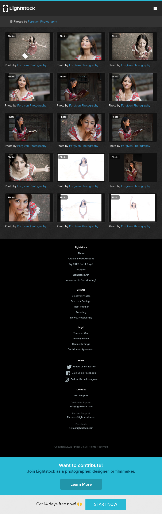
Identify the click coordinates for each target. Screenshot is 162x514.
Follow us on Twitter (84, 366)
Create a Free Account (81, 258)
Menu (155, 8)
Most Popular (81, 306)
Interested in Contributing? (81, 280)
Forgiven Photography (42, 21)
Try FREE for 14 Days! (81, 264)
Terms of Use (81, 333)
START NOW (105, 504)
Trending (81, 312)
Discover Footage (81, 301)
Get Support (81, 395)
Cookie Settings (81, 344)
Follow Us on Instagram (84, 379)
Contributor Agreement (81, 349)
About (81, 253)
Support (81, 269)
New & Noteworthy (81, 317)
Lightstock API (81, 275)
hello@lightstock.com (81, 428)
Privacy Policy (81, 338)
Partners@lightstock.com (81, 417)
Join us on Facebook (84, 373)
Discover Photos (81, 296)
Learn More (81, 484)
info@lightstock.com (81, 406)
